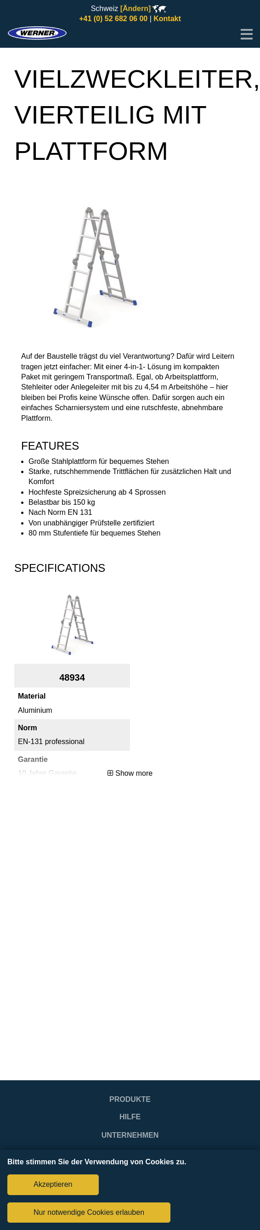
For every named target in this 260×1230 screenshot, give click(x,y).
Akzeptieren (53, 1184)
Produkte (130, 1099)
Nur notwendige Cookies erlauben (89, 1212)
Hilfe (130, 1117)
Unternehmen (130, 1135)
